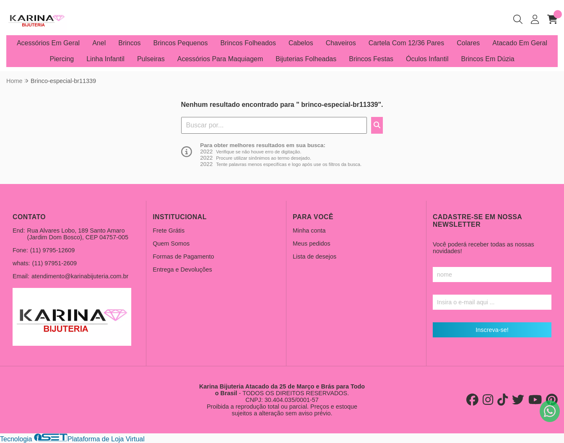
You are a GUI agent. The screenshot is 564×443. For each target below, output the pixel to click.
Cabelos (300, 43)
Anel (99, 43)
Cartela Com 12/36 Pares (406, 43)
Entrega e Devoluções (182, 269)
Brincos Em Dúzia (487, 58)
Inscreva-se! (492, 329)
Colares (468, 43)
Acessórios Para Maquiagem (220, 58)
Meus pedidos (311, 243)
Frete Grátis (169, 230)
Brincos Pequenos (180, 43)
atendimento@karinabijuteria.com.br (79, 276)
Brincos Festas (371, 58)
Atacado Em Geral (519, 43)
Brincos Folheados (248, 43)
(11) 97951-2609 (54, 263)
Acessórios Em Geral (48, 43)
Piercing (61, 58)
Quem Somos (171, 243)
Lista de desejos (314, 256)
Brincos (129, 43)
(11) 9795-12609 (52, 250)
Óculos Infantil (427, 58)
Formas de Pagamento (183, 256)
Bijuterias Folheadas (306, 58)
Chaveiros (341, 43)
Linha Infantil (105, 58)
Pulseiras (151, 58)
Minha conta (309, 230)
